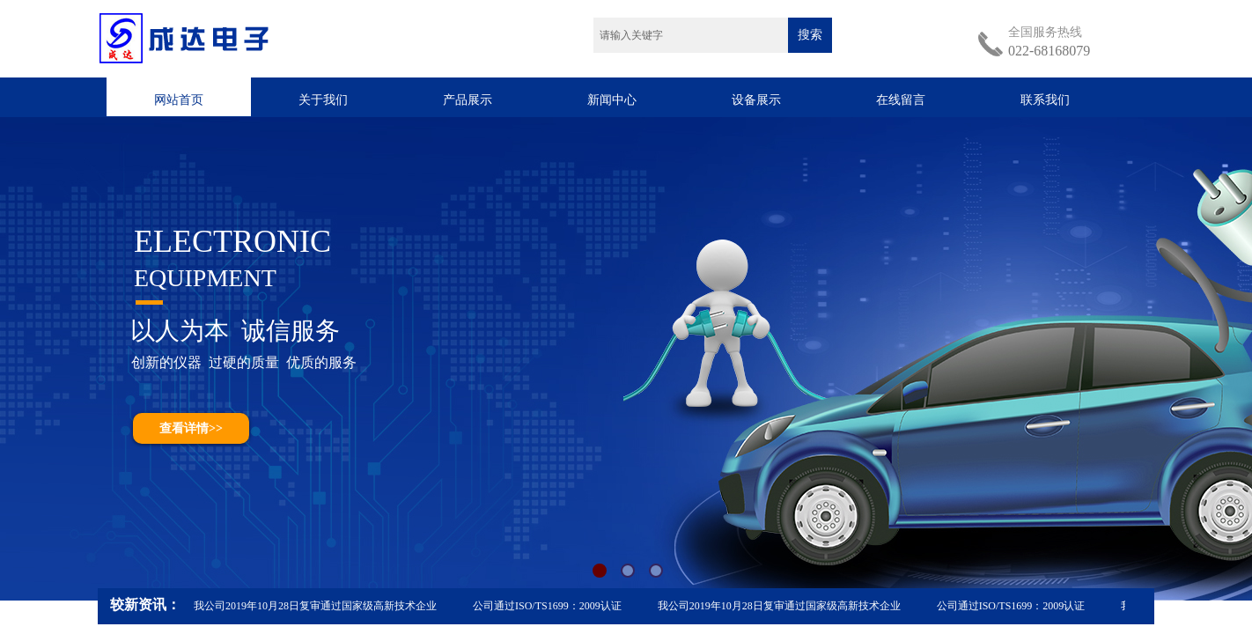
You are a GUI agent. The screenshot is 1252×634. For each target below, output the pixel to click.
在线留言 (900, 100)
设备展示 (756, 100)
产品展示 (467, 100)
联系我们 (1045, 100)
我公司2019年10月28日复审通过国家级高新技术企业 (316, 606)
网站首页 (178, 100)
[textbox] (690, 35)
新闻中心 (612, 100)
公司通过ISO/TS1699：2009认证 (548, 606)
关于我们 (323, 100)
